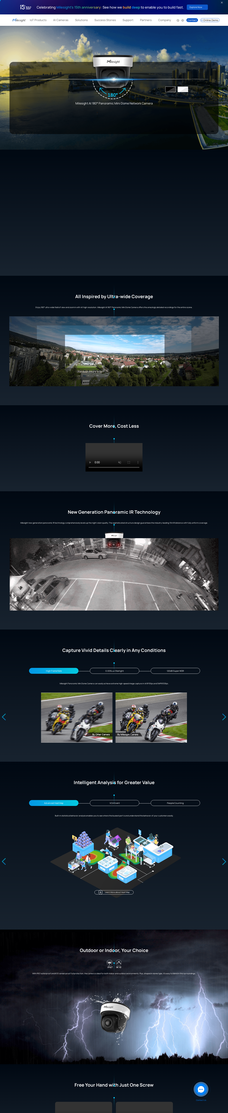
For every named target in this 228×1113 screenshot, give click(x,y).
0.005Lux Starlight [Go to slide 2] (114, 670)
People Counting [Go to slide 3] (175, 803)
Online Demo (209, 20)
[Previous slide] (4, 717)
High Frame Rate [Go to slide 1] (54, 670)
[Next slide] (224, 717)
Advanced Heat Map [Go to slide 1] (53, 803)
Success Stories (105, 20)
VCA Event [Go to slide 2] (115, 803)
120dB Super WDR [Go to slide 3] (175, 670)
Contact (192, 20)
